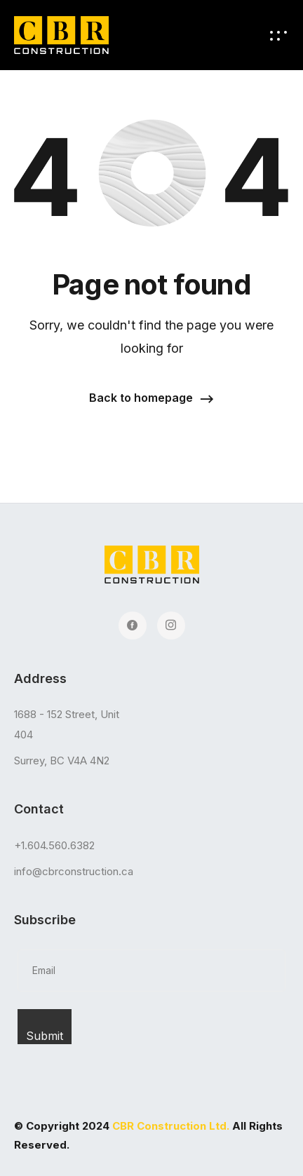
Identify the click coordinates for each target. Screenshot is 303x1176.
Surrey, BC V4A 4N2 (61, 760)
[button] (151, 398)
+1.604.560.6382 (54, 845)
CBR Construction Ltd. (170, 1126)
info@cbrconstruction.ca (73, 871)
